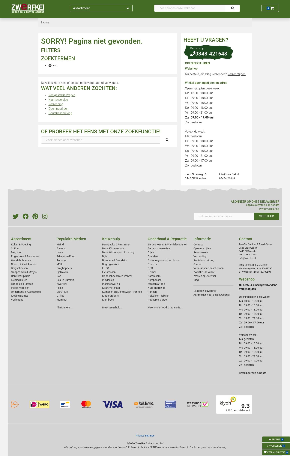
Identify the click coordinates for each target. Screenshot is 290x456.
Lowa (60, 252)
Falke (60, 287)
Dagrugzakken (110, 264)
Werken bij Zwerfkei (204, 276)
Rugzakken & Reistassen (25, 256)
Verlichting (17, 299)
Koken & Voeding (21, 244)
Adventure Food (66, 256)
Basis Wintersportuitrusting (118, 252)
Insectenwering (111, 283)
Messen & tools (156, 283)
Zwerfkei (62, 283)
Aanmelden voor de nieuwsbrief (211, 294)
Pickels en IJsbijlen (158, 295)
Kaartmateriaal (111, 287)
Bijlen (105, 256)
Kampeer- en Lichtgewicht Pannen (122, 291)
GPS (150, 268)
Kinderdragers (110, 295)
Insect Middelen (20, 287)
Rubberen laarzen (158, 299)
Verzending (56, 104)
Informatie (202, 239)
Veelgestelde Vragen (62, 95)
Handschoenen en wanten (117, 276)
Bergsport (17, 252)
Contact (198, 244)
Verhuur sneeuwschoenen (208, 268)
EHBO (105, 268)
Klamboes (108, 299)
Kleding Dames (19, 295)
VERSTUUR (266, 216)
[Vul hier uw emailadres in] (223, 216)
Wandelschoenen (21, 260)
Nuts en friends (156, 287)
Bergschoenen (19, 268)
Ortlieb (60, 295)
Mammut (62, 299)
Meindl (60, 244)
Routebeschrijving (60, 113)
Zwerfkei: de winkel (204, 272)
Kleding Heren (19, 279)
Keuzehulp (111, 239)
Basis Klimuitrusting (113, 248)
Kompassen (155, 279)
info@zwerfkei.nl (229, 174)
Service (197, 264)
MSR (59, 264)
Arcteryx (61, 260)
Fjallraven (62, 272)
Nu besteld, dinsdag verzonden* (215, 74)
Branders (153, 256)
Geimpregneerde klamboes (163, 260)
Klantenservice (58, 99)
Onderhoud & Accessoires (26, 291)
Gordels (152, 264)
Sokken (15, 248)
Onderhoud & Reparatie (167, 239)
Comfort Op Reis (20, 276)
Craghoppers (64, 268)
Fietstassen (109, 272)
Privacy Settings (145, 435)
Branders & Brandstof (114, 260)
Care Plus (62, 291)
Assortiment (101, 8)
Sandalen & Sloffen (22, 283)
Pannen (152, 291)
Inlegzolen (108, 279)
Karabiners (154, 276)
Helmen (152, 272)
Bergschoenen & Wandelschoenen (167, 244)
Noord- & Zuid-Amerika (24, 264)
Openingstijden (58, 108)
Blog (196, 279)
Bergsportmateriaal (159, 248)
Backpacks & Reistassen (116, 244)
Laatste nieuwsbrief (205, 290)
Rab (59, 276)
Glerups (61, 248)
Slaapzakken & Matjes (24, 272)
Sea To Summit (65, 279)
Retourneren (200, 252)
